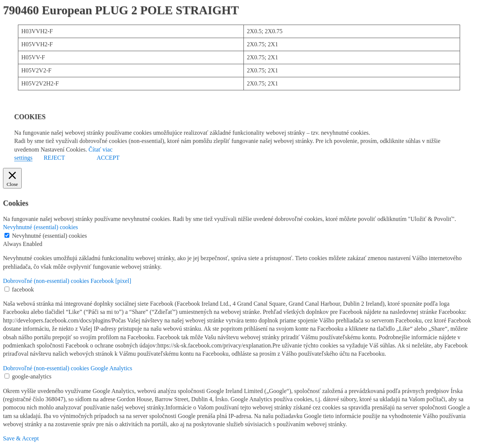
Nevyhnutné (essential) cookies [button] (40, 227)
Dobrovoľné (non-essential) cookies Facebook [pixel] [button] (67, 281)
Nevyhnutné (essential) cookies (49, 236)
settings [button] (23, 158)
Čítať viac (100, 149)
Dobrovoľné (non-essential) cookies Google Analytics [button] (67, 368)
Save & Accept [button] (21, 438)
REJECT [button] (54, 158)
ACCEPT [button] (108, 158)
